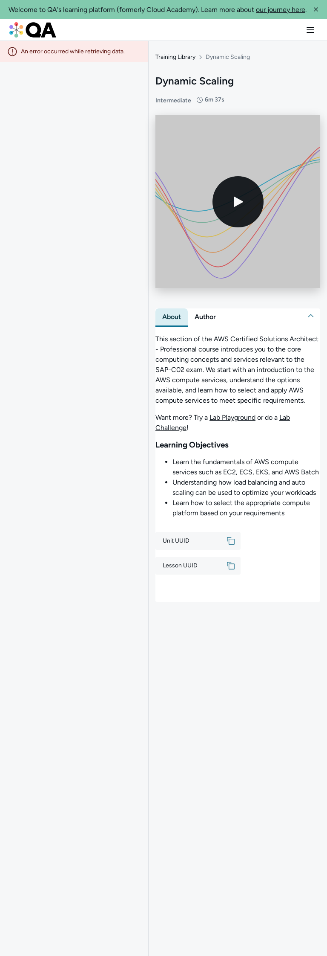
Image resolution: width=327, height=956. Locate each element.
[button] (316, 9)
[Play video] (238, 197)
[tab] (171, 313)
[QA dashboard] (33, 30)
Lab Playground (232, 414)
